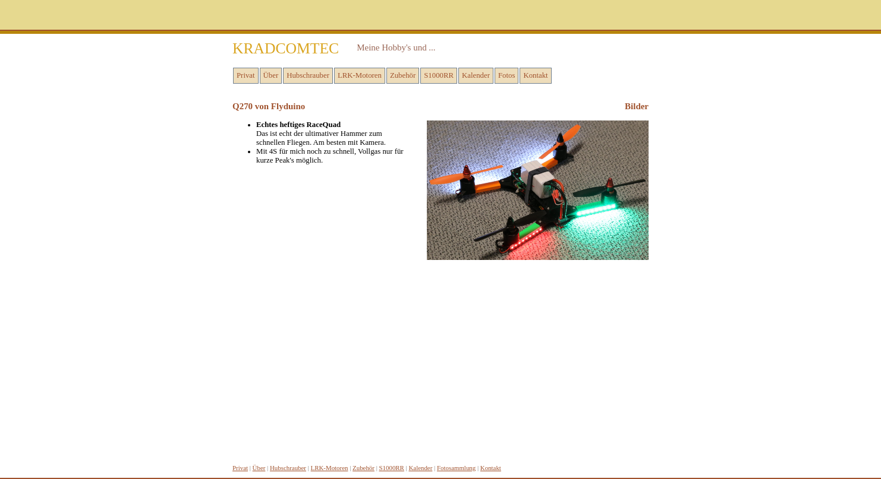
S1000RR (439, 75)
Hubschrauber (308, 75)
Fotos (506, 75)
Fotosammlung (456, 467)
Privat (246, 75)
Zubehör (403, 75)
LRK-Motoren (360, 75)
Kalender (476, 75)
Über (271, 75)
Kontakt (535, 75)
